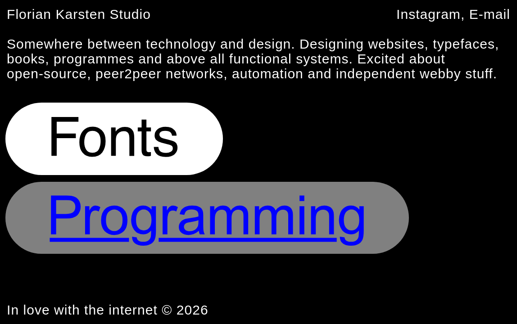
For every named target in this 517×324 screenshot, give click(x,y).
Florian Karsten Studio (79, 14)
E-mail (489, 14)
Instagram (428, 14)
